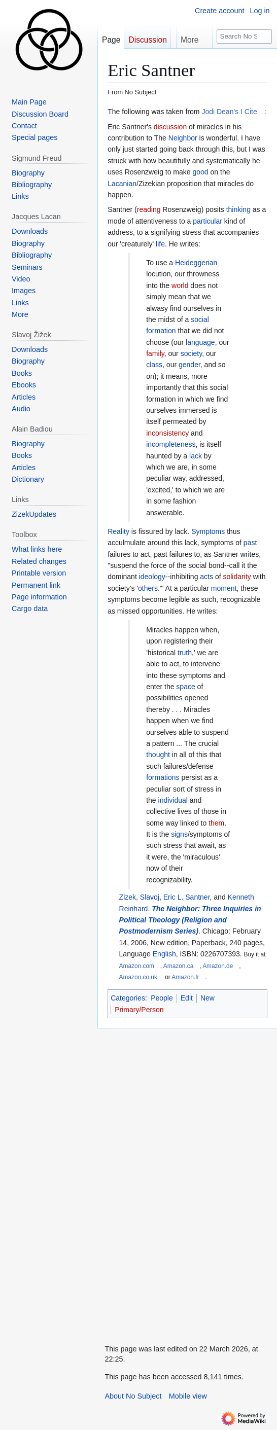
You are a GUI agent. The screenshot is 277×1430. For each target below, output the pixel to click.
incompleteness (170, 444)
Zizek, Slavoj (139, 897)
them (216, 823)
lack (195, 456)
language (200, 342)
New (207, 998)
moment (224, 588)
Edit (187, 998)
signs (179, 834)
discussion (170, 127)
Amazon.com (136, 966)
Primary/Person (139, 1010)
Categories (128, 998)
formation (161, 331)
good (201, 172)
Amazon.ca (178, 966)
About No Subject (133, 1396)
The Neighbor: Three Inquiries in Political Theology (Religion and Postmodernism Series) (190, 920)
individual (173, 800)
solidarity (237, 577)
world (179, 285)
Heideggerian (196, 263)
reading (149, 209)
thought (158, 754)
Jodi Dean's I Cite (229, 112)
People (162, 998)
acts (206, 577)
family (155, 353)
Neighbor (182, 138)
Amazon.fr (185, 977)
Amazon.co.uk (138, 977)
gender (189, 365)
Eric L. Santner (186, 897)
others (148, 588)
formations (162, 777)
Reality (118, 531)
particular (207, 221)
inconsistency (167, 433)
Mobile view (188, 1396)
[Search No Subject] (244, 36)
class (154, 365)
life (160, 244)
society (191, 353)
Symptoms (208, 531)
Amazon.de (217, 966)
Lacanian (122, 184)
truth (185, 653)
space (185, 687)
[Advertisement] (173, 1180)
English (164, 954)
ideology (152, 577)
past (250, 543)
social (200, 319)
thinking (238, 209)
